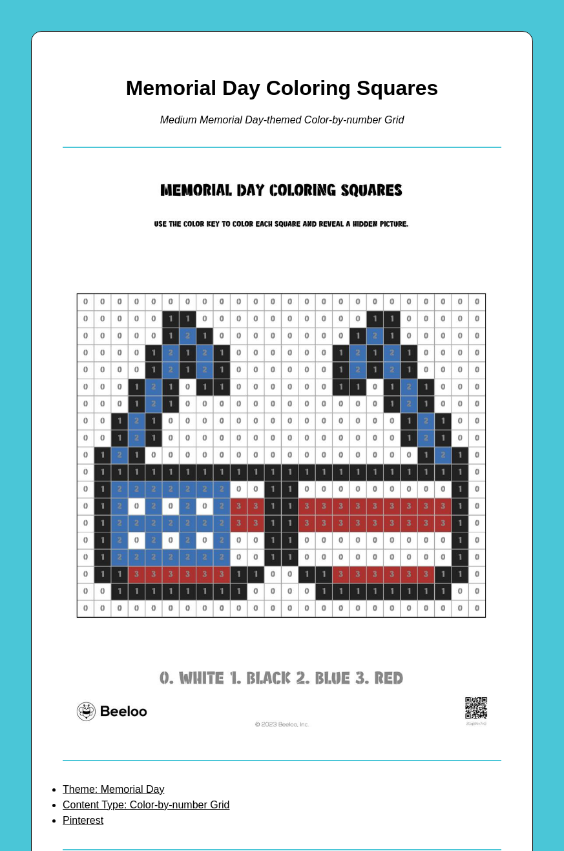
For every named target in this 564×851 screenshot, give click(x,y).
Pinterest (83, 820)
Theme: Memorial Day (113, 789)
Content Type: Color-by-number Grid (146, 804)
